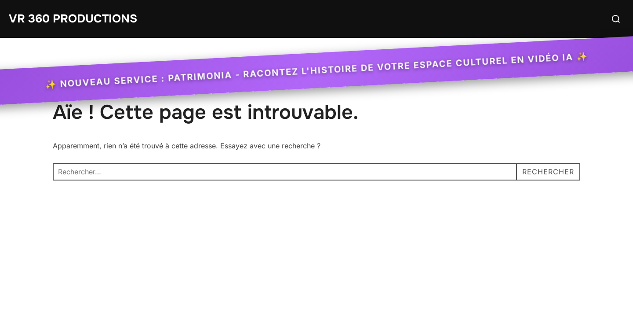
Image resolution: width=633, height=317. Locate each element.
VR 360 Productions (73, 18)
